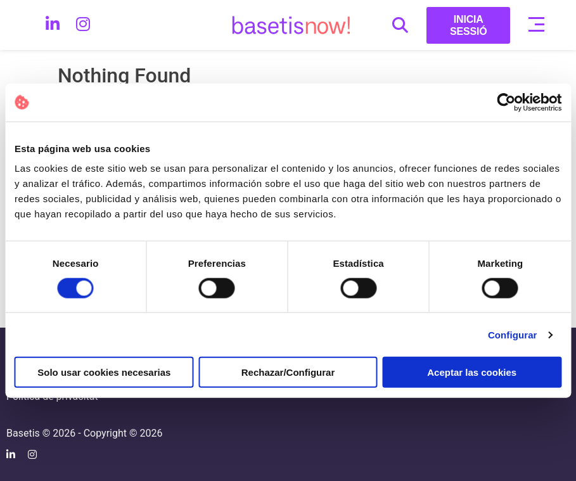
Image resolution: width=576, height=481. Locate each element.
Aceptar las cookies (471, 372)
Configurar (512, 334)
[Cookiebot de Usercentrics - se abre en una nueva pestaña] (506, 102)
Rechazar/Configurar (288, 372)
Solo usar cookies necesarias (103, 372)
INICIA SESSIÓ (468, 25)
